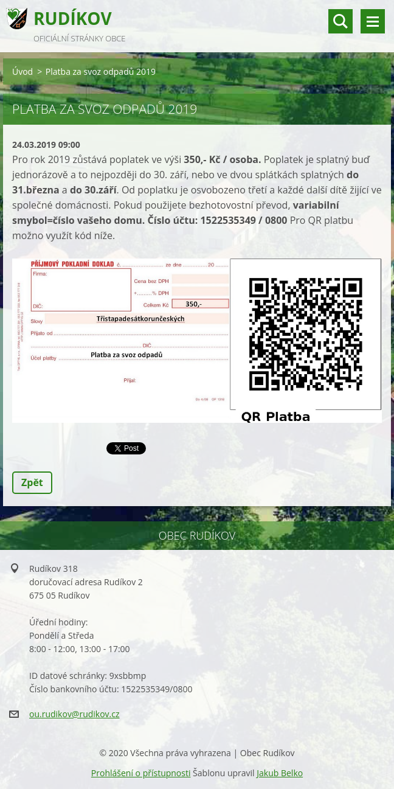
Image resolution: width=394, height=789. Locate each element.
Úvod (22, 71)
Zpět (32, 482)
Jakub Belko (280, 773)
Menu (373, 21)
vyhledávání (340, 21)
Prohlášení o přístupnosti (141, 773)
